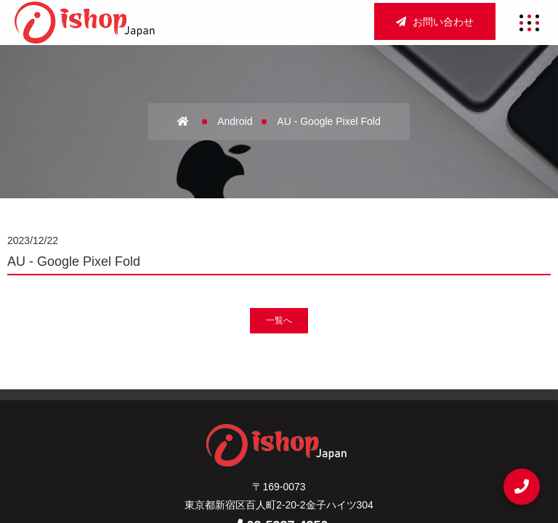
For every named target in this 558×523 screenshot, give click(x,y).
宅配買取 (279, 426)
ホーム (183, 402)
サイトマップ (205, 450)
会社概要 (242, 402)
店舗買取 (370, 402)
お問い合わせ (435, 22)
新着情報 (343, 426)
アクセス (306, 402)
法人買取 (215, 426)
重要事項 (279, 450)
